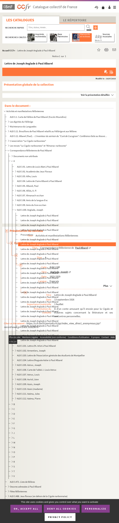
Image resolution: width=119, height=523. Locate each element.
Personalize (95, 508)
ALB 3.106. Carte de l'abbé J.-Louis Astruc (36, 369)
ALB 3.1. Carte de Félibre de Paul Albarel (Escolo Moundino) (38, 116)
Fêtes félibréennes (18, 491)
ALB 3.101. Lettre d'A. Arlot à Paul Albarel (36, 345)
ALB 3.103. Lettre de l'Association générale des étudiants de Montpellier (51, 355)
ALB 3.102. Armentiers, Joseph (31, 350)
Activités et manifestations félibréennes (25, 111)
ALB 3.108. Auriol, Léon (28, 379)
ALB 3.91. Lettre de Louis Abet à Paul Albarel (38, 166)
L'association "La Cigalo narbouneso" (28, 140)
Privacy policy (60, 517)
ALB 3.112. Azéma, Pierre (28, 398)
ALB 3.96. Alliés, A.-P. (27, 190)
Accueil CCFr (8, 50)
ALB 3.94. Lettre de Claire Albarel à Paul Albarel (39, 181)
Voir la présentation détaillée (95, 94)
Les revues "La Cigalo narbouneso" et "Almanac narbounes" (38, 145)
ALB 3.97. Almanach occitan (30, 195)
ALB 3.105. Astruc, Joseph (29, 365)
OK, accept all (26, 508)
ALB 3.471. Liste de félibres (22, 481)
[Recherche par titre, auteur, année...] (56, 27)
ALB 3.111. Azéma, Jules (28, 393)
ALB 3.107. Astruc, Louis (28, 374)
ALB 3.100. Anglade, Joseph (30, 209)
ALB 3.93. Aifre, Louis (27, 176)
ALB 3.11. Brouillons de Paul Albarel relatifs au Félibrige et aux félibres (43, 131)
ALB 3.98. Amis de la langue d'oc (32, 200)
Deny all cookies (61, 508)
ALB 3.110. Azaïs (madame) (30, 388)
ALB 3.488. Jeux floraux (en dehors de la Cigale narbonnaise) (39, 496)
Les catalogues (20, 20)
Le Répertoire (75, 20)
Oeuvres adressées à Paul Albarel (25, 486)
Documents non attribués (25, 156)
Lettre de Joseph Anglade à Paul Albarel (39, 215)
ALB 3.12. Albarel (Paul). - (59, 136)
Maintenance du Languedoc (23, 126)
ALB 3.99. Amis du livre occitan (31, 205)
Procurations (27, 234)
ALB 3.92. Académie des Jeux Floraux (34, 171)
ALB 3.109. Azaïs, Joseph (28, 384)
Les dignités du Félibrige (21, 121)
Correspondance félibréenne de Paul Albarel (31, 150)
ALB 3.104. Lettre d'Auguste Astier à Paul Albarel (39, 360)
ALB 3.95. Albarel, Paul (27, 185)
